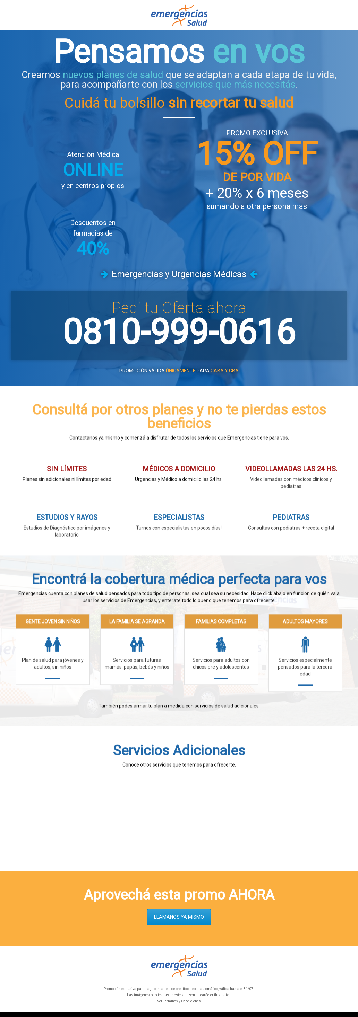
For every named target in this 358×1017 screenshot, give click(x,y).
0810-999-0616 (179, 324)
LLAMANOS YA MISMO (179, 909)
